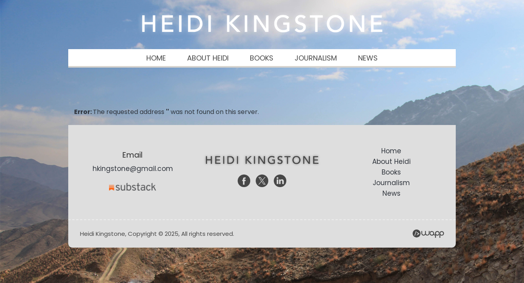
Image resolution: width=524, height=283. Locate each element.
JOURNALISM (316, 58)
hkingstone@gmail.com (133, 168)
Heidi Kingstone (262, 23)
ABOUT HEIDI (208, 58)
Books (391, 172)
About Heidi (391, 161)
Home (391, 151)
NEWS (368, 58)
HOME (156, 58)
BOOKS (261, 58)
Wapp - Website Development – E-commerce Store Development (428, 234)
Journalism (391, 182)
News (391, 193)
